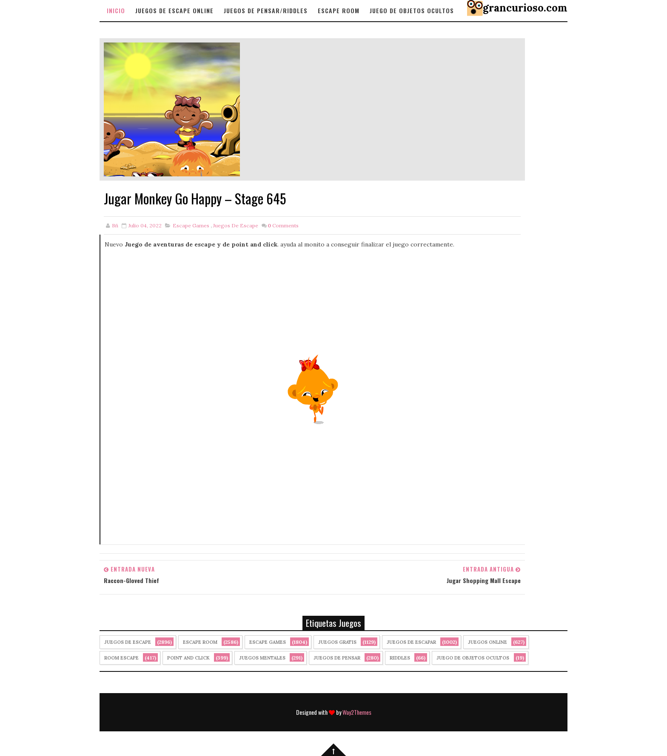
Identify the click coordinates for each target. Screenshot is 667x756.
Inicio (116, 10)
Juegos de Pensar (337, 658)
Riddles (400, 658)
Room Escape (121, 658)
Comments (283, 225)
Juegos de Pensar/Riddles (266, 10)
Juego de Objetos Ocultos (472, 658)
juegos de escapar (411, 642)
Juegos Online (487, 642)
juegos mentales (262, 658)
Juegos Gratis (337, 642)
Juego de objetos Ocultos (412, 10)
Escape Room (338, 10)
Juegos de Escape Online (174, 10)
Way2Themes (356, 712)
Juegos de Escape (235, 225)
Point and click (188, 658)
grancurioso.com (525, 7)
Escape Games (191, 225)
